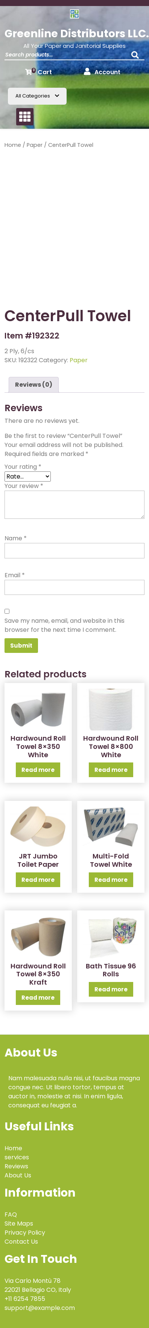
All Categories (37, 95)
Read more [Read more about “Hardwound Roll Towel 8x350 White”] (38, 770)
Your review (24, 486)
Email (15, 575)
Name (16, 538)
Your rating (23, 466)
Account (102, 72)
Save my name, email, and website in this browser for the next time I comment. (65, 625)
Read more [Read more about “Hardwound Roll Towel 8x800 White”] (111, 770)
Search (137, 57)
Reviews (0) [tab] (33, 384)
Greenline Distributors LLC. (77, 33)
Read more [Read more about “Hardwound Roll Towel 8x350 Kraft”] (38, 998)
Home (13, 145)
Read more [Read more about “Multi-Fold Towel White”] (111, 880)
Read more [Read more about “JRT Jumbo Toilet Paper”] (38, 880)
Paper (35, 145)
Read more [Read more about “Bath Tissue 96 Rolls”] (111, 989)
